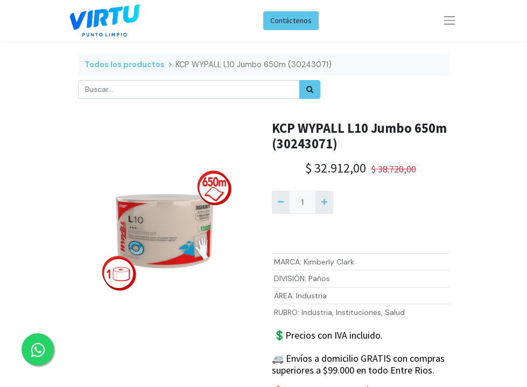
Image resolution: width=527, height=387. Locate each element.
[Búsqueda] (309, 89)
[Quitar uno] (281, 202)
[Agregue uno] (324, 202)
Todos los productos (125, 64)
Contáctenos (291, 20)
